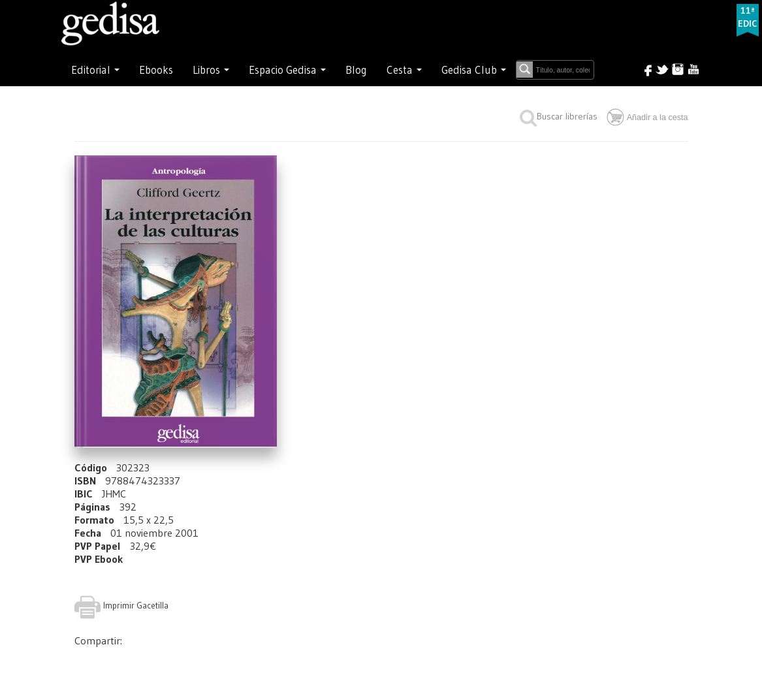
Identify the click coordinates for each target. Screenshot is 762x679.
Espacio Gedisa (287, 69)
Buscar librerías (558, 116)
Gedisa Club (473, 69)
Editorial (95, 69)
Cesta (404, 69)
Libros (211, 69)
